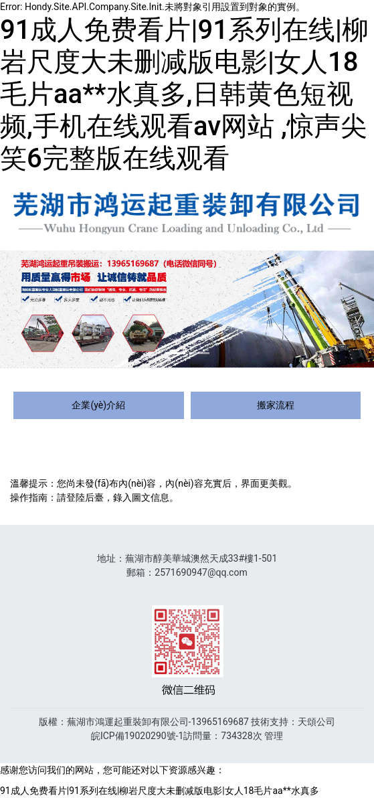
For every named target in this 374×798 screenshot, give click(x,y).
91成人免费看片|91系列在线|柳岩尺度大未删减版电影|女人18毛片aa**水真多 (159, 790)
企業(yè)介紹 (98, 405)
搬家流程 (275, 405)
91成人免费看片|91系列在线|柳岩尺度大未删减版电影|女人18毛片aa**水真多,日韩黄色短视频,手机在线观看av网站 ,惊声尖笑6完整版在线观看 (184, 94)
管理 (273, 735)
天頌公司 (316, 721)
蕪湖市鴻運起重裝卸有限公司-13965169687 (158, 721)
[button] (28, 309)
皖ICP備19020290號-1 (137, 735)
